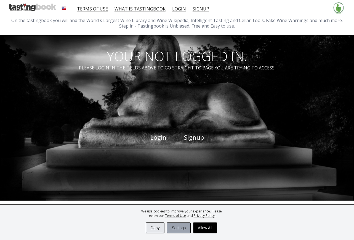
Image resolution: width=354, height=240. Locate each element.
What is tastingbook (140, 9)
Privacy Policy (204, 215)
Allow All (205, 228)
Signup (201, 9)
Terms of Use (175, 215)
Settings (179, 228)
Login (179, 9)
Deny (155, 228)
